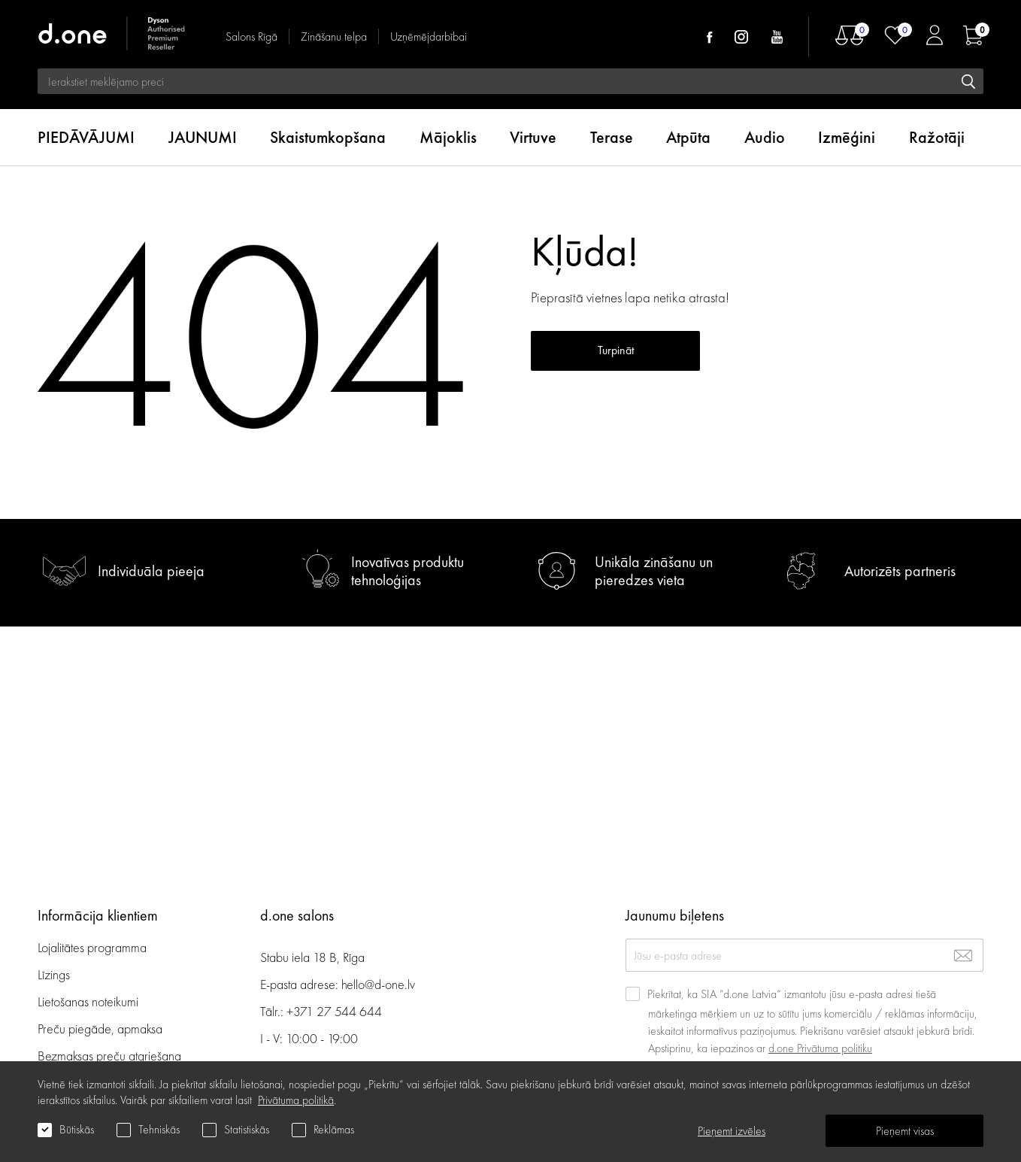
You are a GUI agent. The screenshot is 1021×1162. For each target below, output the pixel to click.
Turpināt (616, 350)
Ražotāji (937, 137)
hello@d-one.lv (378, 984)
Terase (611, 137)
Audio (764, 137)
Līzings (54, 974)
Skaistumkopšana (328, 137)
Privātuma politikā (296, 1100)
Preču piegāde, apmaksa (100, 1028)
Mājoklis (448, 137)
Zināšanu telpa (334, 36)
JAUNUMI (202, 137)
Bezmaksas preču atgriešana (109, 1055)
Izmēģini (846, 137)
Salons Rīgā (251, 36)
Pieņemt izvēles (731, 1131)
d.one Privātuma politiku (820, 1048)
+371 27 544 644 (334, 1011)
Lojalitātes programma (94, 947)
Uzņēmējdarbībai (428, 36)
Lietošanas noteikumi (88, 1001)
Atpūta (688, 137)
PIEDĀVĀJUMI (86, 137)
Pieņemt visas (905, 1131)
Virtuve (533, 137)
